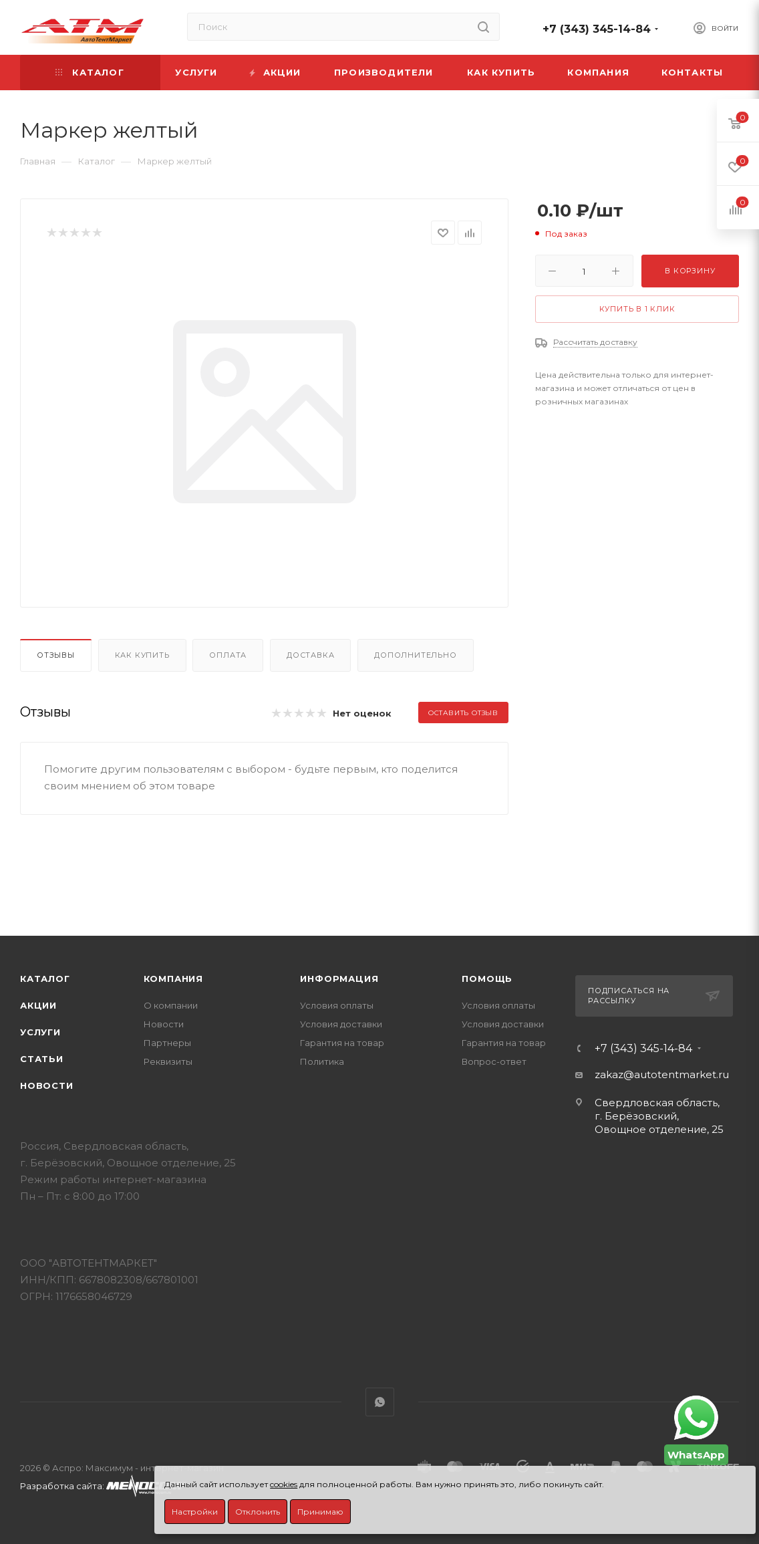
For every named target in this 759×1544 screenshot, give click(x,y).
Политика (322, 1061)
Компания (173, 978)
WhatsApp (379, 1402)
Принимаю (320, 1512)
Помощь (487, 978)
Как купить (142, 655)
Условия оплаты (336, 1005)
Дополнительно (415, 655)
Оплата (228, 655)
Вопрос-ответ (494, 1061)
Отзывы (56, 655)
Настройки (195, 1512)
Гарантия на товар (342, 1042)
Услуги (40, 1032)
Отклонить (257, 1512)
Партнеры (167, 1042)
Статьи (41, 1058)
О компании (171, 1005)
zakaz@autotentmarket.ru (662, 1074)
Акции (38, 1005)
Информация (339, 978)
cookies (283, 1484)
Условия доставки (341, 1024)
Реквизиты (168, 1061)
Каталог (45, 978)
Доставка (310, 655)
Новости (46, 1085)
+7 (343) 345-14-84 (597, 29)
